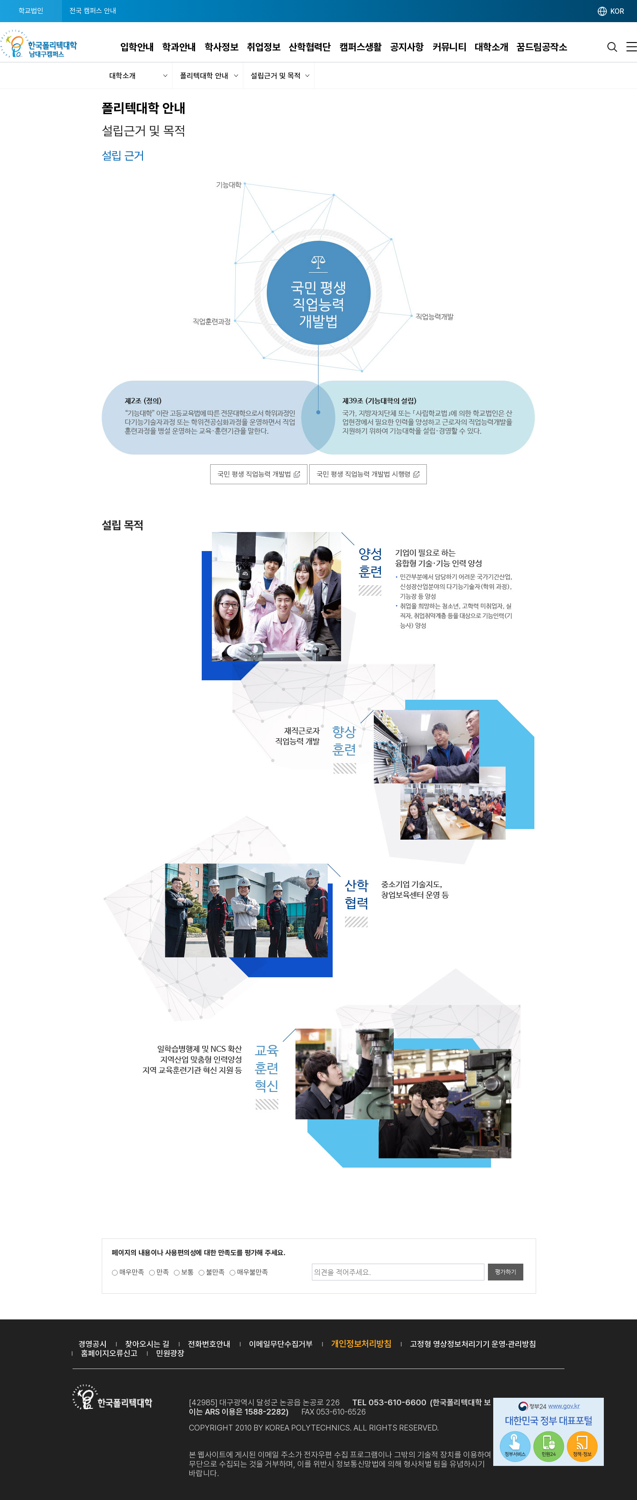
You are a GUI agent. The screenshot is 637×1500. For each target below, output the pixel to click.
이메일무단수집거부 (281, 1344)
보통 (187, 1272)
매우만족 (131, 1272)
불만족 (215, 1272)
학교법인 (31, 11)
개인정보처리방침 (361, 1343)
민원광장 (170, 1353)
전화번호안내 (209, 1344)
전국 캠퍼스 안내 (92, 11)
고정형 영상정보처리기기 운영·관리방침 (473, 1344)
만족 (163, 1272)
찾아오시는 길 (147, 1344)
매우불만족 (252, 1272)
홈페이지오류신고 (109, 1353)
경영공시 (92, 1344)
